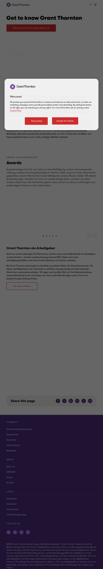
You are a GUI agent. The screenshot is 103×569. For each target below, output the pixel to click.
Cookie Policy (15, 110)
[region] (51, 104)
